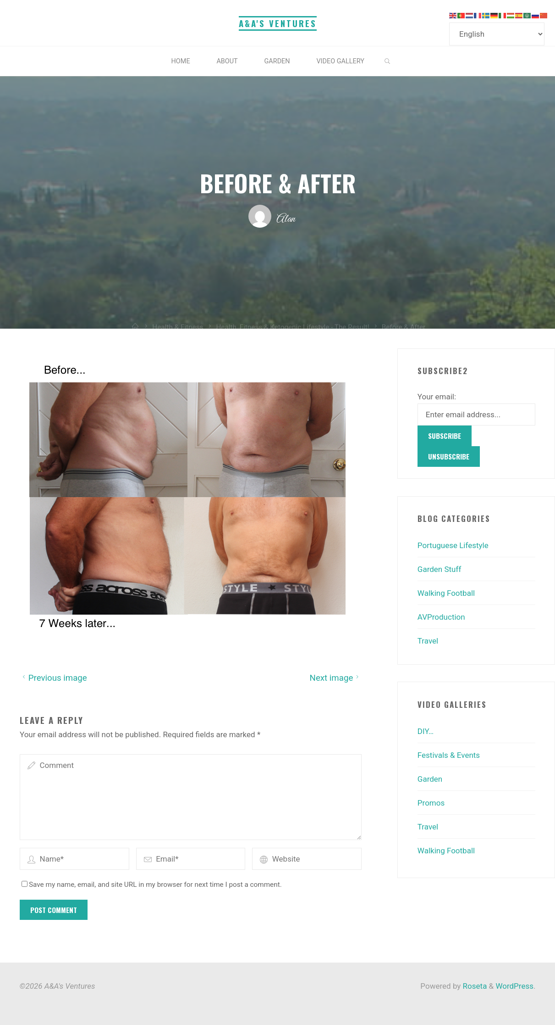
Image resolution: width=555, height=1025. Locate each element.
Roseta (474, 986)
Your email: (437, 396)
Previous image (53, 677)
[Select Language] (496, 33)
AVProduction (441, 617)
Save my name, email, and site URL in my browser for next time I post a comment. (152, 884)
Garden (430, 779)
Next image (335, 677)
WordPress (514, 986)
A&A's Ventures (278, 23)
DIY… (426, 731)
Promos (431, 802)
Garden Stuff (439, 569)
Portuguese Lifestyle (453, 545)
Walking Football (446, 593)
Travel (428, 640)
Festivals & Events (449, 755)
